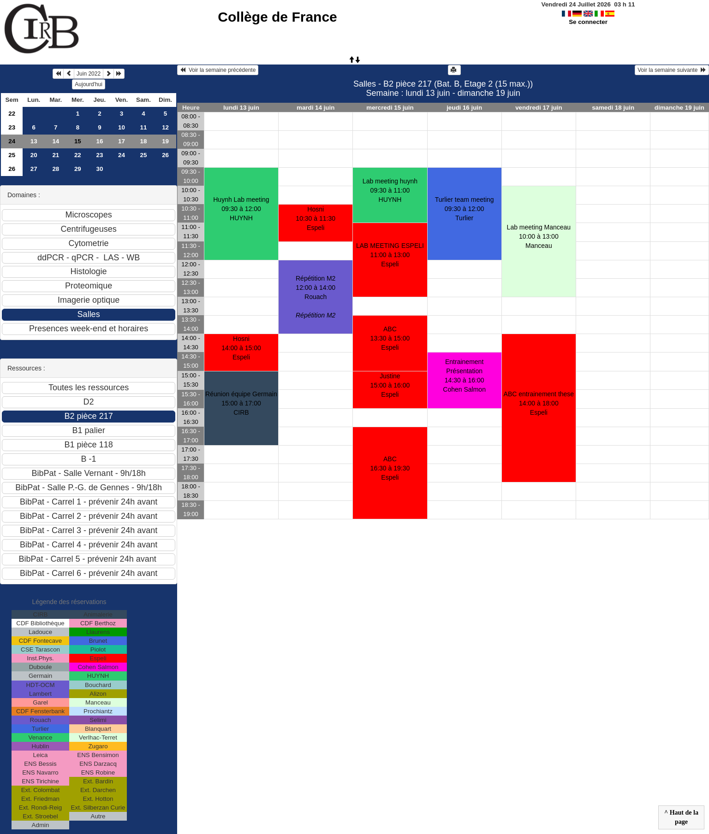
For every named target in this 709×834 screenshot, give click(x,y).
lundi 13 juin (241, 107)
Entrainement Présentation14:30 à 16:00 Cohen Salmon (464, 375)
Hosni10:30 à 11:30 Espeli (315, 218)
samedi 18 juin (613, 107)
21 (55, 155)
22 (11, 113)
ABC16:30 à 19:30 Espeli (390, 468)
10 (121, 127)
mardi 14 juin (315, 107)
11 (143, 127)
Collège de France (277, 16)
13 (33, 141)
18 (143, 141)
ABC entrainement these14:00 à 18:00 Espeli (539, 403)
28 (55, 168)
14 (55, 141)
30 (99, 168)
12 (165, 127)
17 (121, 141)
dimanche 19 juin (679, 107)
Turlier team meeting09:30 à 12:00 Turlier (464, 209)
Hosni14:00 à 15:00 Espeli (241, 348)
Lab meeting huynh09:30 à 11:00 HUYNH (390, 190)
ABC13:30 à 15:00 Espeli (390, 338)
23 (11, 127)
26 (165, 155)
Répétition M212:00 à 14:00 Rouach (315, 297)
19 (165, 141)
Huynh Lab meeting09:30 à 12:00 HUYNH (241, 209)
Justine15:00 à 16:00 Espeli (390, 385)
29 (77, 168)
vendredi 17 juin (538, 107)
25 (11, 155)
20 (33, 155)
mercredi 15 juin (389, 107)
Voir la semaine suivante (672, 70)
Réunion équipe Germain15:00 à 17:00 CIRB (241, 403)
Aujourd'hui (88, 84)
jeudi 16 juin (464, 107)
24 (11, 141)
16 (99, 141)
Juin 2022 (89, 73)
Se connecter (588, 21)
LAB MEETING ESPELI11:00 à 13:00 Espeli (390, 255)
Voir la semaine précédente (218, 70)
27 (33, 168)
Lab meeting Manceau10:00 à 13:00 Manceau (539, 236)
